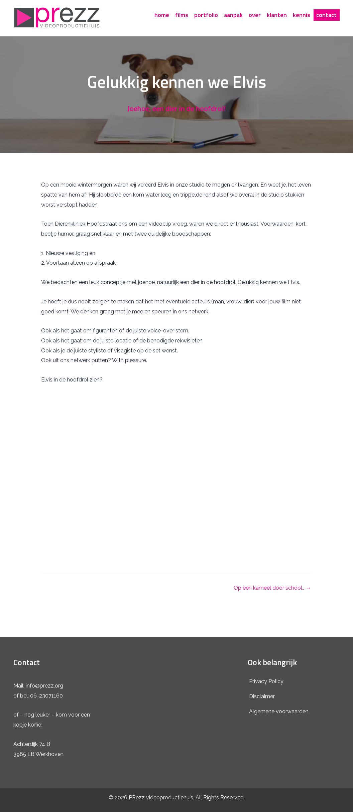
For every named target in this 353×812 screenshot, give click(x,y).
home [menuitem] (161, 14)
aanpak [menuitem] (233, 14)
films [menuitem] (181, 14)
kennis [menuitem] (301, 14)
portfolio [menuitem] (206, 14)
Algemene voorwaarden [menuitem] (279, 711)
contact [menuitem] (326, 14)
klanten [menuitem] (277, 14)
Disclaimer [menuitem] (262, 696)
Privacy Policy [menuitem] (266, 681)
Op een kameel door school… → (272, 588)
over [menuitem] (255, 14)
